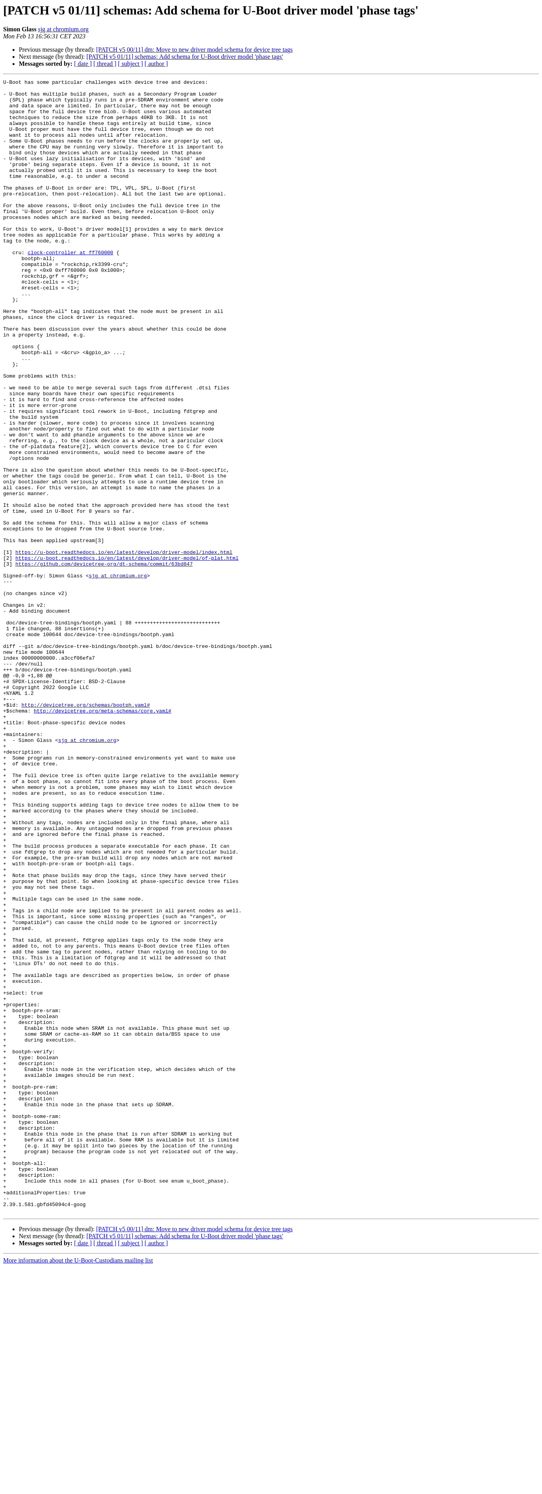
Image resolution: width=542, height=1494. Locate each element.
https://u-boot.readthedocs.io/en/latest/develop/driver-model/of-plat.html (126, 654)
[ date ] (83, 63)
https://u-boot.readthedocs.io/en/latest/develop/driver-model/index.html (123, 647)
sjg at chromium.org (63, 29)
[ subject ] (130, 63)
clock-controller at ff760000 (70, 287)
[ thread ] (104, 63)
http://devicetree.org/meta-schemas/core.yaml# (102, 837)
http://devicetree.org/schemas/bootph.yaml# (86, 830)
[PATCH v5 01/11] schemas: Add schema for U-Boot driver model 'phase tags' (184, 56)
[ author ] (156, 63)
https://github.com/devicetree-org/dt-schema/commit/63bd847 (103, 661)
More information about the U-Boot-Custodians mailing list (78, 1487)
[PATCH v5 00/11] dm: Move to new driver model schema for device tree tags (194, 49)
